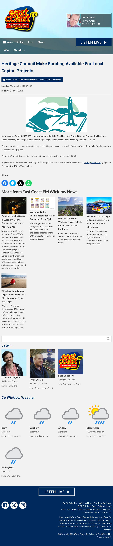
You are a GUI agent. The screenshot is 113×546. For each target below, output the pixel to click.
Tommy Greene (89, 20)
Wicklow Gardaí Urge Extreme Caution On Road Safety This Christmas (99, 212)
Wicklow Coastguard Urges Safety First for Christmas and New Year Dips (13, 288)
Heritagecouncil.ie (92, 162)
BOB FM (82, 506)
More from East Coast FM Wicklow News (42, 79)
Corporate (88, 512)
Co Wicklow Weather (18, 397)
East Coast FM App (96, 506)
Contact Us (106, 512)
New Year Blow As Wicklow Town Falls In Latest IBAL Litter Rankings (70, 213)
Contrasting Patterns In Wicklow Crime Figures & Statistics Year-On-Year (13, 212)
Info (30, 42)
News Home (11, 79)
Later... (6, 345)
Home (7, 42)
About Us (19, 50)
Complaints (106, 509)
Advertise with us (91, 509)
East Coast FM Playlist (71, 509)
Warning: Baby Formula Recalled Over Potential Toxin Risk (42, 208)
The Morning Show (103, 503)
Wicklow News (86, 503)
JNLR (97, 512)
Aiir (109, 537)
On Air (19, 42)
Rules (109, 506)
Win (6, 50)
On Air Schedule (70, 503)
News (41, 42)
